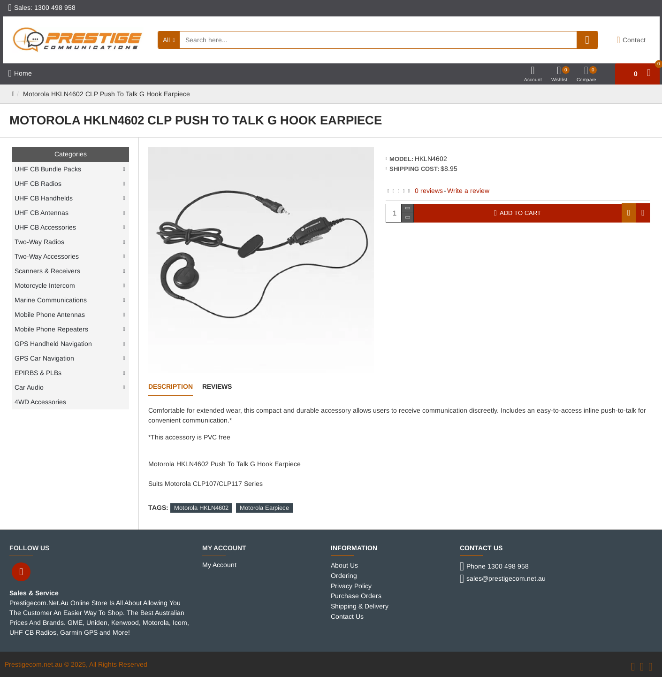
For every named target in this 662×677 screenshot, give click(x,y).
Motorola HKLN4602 (201, 507)
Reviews (217, 386)
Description (170, 386)
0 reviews (429, 190)
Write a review (468, 190)
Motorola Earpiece (264, 507)
